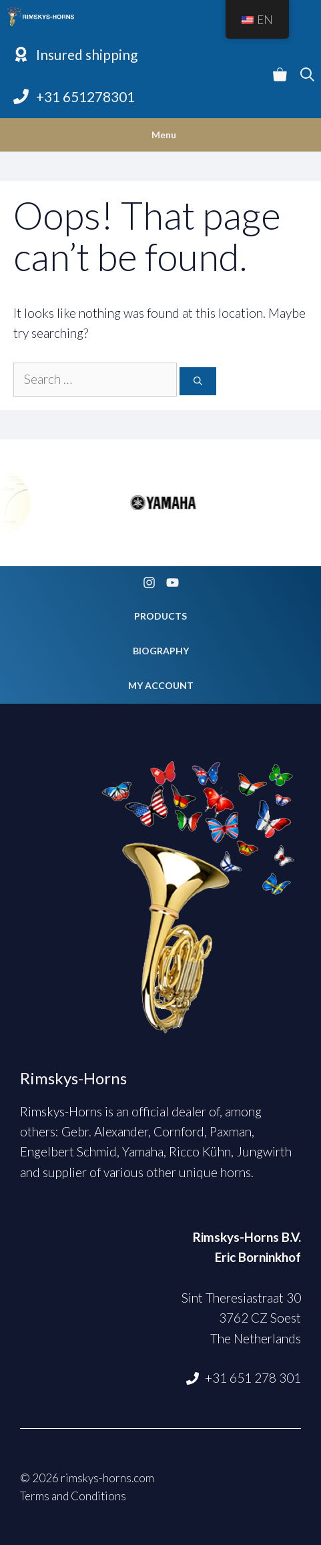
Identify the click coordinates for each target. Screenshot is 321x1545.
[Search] (198, 381)
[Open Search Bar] (307, 75)
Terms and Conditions (73, 1496)
